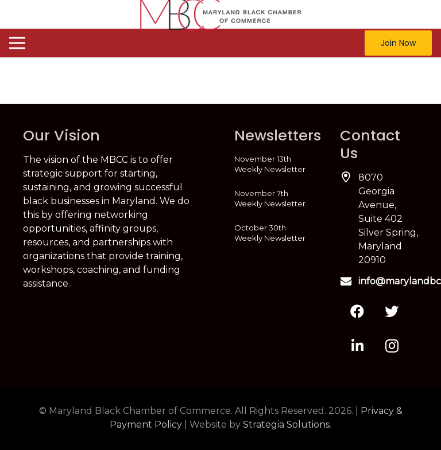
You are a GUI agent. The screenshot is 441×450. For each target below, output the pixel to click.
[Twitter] (391, 311)
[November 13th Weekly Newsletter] (273, 164)
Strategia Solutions (286, 424)
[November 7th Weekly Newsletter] (273, 198)
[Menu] (17, 43)
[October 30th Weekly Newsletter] (273, 232)
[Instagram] (391, 345)
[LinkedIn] (357, 345)
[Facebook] (357, 311)
